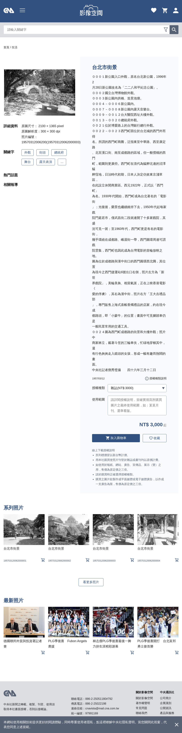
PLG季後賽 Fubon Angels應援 (67, 643)
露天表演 (45, 162)
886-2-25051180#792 (99, 698)
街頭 (42, 152)
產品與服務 (167, 713)
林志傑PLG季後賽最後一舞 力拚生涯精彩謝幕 (113, 643)
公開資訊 (165, 708)
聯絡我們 (141, 713)
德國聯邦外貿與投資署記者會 (23, 643)
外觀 (27, 152)
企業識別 (165, 703)
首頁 (6, 47)
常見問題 (141, 708)
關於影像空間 (144, 698)
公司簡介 (165, 698)
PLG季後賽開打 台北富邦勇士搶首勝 (156, 643)
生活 (14, 47)
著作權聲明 (143, 703)
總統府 (59, 152)
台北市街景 (12, 548)
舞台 (27, 162)
